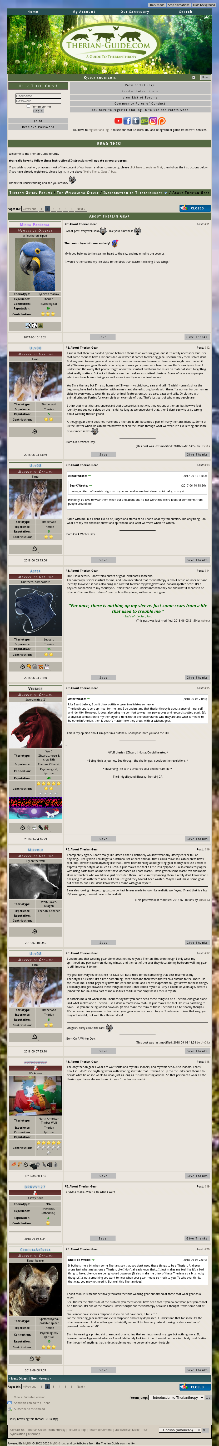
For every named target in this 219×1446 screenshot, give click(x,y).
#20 (207, 1249)
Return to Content (100, 1430)
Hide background (204, 5)
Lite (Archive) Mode (127, 1430)
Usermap (34, 1434)
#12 (207, 347)
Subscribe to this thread (29, 1409)
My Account (84, 11)
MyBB (27, 1443)
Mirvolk (203, 900)
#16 (207, 849)
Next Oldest (19, 1378)
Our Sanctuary (135, 11)
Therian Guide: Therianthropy (46, 1430)
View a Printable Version (29, 1397)
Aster (204, 620)
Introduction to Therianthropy (132, 192)
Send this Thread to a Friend (32, 1403)
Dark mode (157, 5)
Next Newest (40, 1378)
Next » (81, 209)
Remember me (39, 107)
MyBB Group (58, 1443)
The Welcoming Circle (78, 192)
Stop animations (178, 5)
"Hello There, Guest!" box (99, 171)
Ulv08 (204, 446)
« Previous (29, 209)
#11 (207, 224)
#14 (207, 570)
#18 (207, 1061)
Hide (205, 77)
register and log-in (100, 130)
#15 (207, 688)
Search (186, 11)
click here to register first (146, 167)
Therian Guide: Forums (30, 192)
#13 (207, 465)
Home (32, 11)
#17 (207, 953)
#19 (207, 1186)
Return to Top (77, 1430)
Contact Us (17, 1430)
